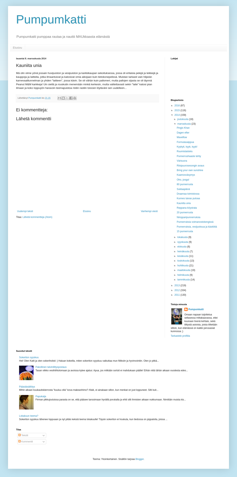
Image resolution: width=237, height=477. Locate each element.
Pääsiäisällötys (27, 386)
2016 (178, 105)
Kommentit (25, 441)
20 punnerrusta (185, 212)
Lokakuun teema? (28, 415)
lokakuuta (182, 237)
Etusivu (17, 47)
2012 (178, 290)
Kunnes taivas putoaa (188, 198)
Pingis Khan (183, 127)
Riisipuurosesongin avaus (190, 165)
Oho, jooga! (183, 179)
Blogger (140, 459)
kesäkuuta (183, 256)
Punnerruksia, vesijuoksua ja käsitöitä (197, 226)
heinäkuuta (183, 251)
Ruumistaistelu (185, 151)
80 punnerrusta (185, 184)
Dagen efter (183, 132)
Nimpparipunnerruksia (188, 217)
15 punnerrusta (185, 231)
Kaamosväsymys (186, 174)
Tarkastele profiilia (180, 335)
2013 (178, 285)
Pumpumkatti (51, 19)
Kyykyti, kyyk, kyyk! (187, 146)
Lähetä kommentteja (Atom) (37, 217)
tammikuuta (183, 279)
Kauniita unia (184, 203)
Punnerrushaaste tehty (189, 156)
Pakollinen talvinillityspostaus (51, 367)
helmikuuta (183, 275)
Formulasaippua (185, 142)
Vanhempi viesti (149, 211)
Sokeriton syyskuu (29, 357)
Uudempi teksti (25, 211)
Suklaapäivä (183, 189)
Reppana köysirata (187, 207)
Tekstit (23, 435)
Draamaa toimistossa (188, 193)
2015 (178, 110)
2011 (178, 294)
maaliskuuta (184, 270)
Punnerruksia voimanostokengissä (195, 222)
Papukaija (41, 396)
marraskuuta (184, 123)
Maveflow (182, 137)
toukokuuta (183, 260)
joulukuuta (183, 119)
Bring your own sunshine (190, 170)
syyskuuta (183, 242)
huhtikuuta (183, 265)
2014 (178, 115)
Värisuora (182, 160)
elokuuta (182, 246)
